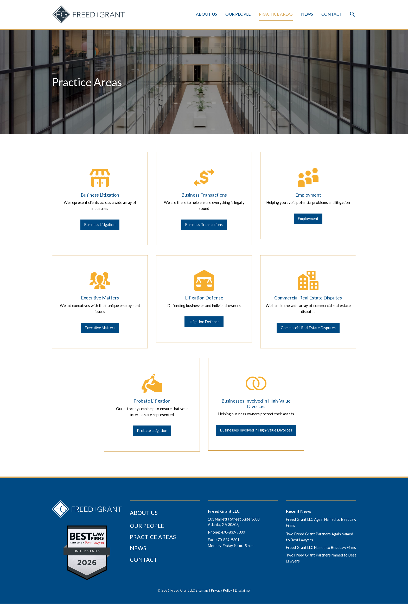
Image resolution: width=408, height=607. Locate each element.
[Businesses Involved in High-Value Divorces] (256, 431)
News (307, 14)
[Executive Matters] (100, 327)
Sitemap (202, 594)
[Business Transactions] (204, 223)
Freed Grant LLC (224, 514)
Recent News (298, 514)
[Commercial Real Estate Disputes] (308, 327)
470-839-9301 (227, 543)
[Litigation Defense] (204, 327)
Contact (331, 14)
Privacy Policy (221, 594)
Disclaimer (243, 594)
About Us (206, 14)
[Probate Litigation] (152, 431)
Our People (238, 14)
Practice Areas (153, 540)
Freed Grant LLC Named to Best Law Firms (321, 550)
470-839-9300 (233, 535)
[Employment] (308, 223)
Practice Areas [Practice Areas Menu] (276, 14)
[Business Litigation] (100, 223)
